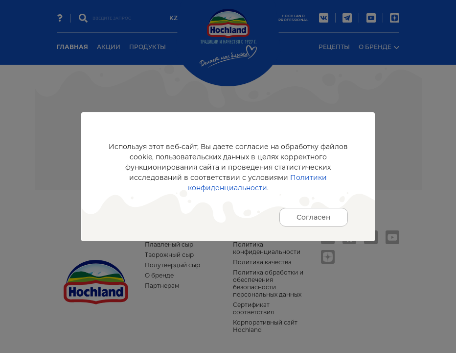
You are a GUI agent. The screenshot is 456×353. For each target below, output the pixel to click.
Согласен (313, 217)
